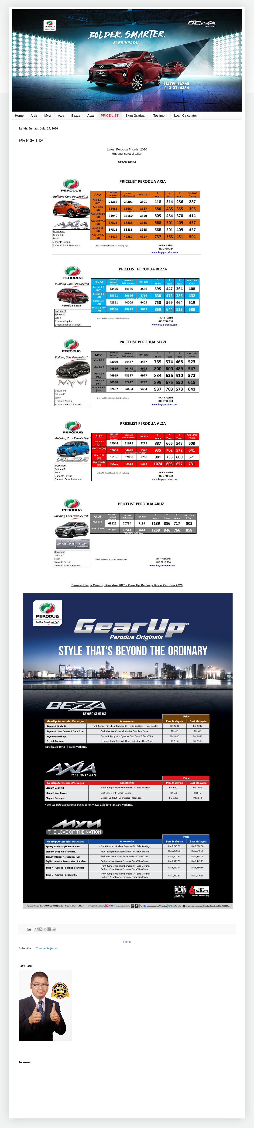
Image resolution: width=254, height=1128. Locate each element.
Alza (90, 115)
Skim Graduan (136, 115)
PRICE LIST (109, 115)
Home (19, 115)
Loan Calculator (185, 115)
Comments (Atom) (47, 948)
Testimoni (160, 115)
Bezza (75, 115)
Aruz (34, 115)
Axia (61, 115)
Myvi (47, 115)
